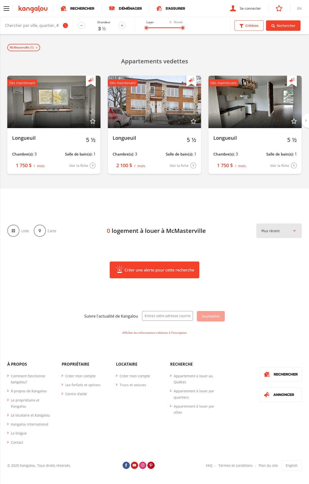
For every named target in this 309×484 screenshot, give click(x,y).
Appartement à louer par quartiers (194, 394)
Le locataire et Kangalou (30, 415)
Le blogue (19, 433)
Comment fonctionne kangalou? (28, 379)
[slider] (146, 28)
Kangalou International (29, 424)
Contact (17, 442)
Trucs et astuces (133, 385)
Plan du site (268, 465)
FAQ (209, 465)
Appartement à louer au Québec (193, 379)
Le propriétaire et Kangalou (25, 403)
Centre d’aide (76, 394)
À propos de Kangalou (29, 391)
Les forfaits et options (82, 385)
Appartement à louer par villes (194, 409)
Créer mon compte (80, 376)
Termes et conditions (235, 465)
